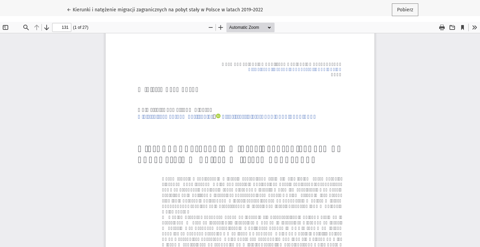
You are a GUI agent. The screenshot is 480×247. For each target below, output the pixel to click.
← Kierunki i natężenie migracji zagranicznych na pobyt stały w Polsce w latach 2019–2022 (165, 9)
